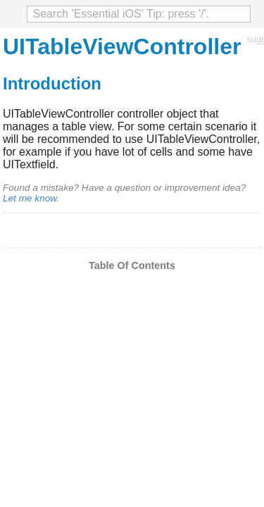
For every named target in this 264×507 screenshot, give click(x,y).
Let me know (29, 198)
